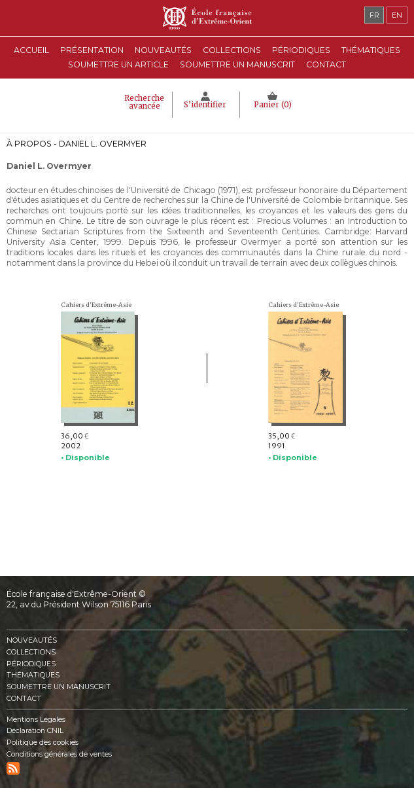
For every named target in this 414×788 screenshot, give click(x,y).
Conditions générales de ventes (59, 754)
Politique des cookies (42, 742)
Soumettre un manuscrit (237, 64)
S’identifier (205, 104)
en (397, 15)
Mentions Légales (36, 719)
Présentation (92, 50)
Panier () (273, 104)
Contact (326, 64)
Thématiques (33, 675)
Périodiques (31, 664)
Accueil (31, 50)
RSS (13, 768)
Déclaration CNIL (35, 730)
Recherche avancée (144, 102)
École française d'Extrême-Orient (207, 18)
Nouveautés (163, 50)
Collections (31, 652)
